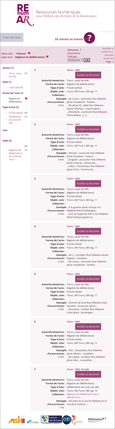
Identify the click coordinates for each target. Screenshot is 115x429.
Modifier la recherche (107, 50)
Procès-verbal (16, 112)
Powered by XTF (106, 31)
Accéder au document (88, 75)
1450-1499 (14, 87)
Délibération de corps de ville (15, 119)
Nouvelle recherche (108, 57)
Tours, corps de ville (15, 75)
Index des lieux (12, 37)
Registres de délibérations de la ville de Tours (15, 155)
